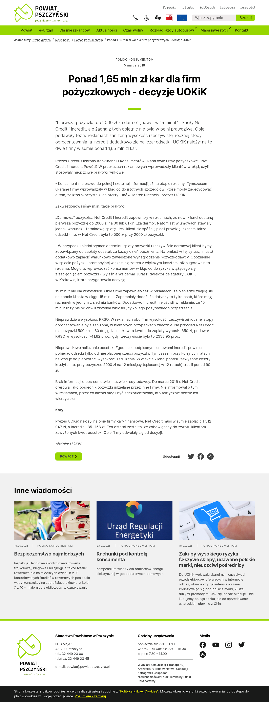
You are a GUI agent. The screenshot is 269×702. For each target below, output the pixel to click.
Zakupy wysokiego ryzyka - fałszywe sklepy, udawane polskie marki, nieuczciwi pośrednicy (217, 559)
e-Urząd (46, 30)
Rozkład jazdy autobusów (173, 30)
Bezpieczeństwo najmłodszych (49, 554)
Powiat (27, 30)
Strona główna (41, 40)
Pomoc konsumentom (88, 40)
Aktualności (106, 30)
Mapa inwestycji (216, 30)
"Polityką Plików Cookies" (138, 691)
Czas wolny (133, 30)
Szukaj (246, 18)
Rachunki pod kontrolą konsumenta (122, 557)
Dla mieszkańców (75, 30)
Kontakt (241, 30)
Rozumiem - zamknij (90, 696)
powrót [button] (68, 457)
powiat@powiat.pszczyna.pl (88, 667)
